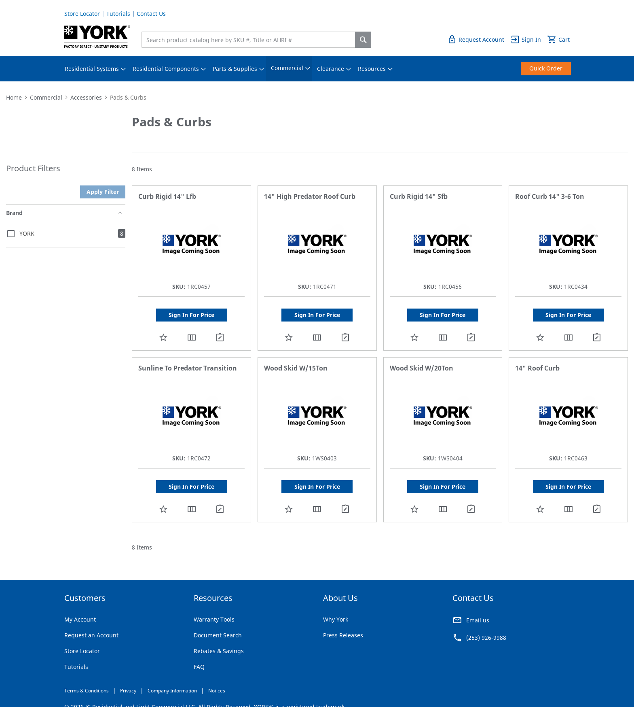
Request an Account (91, 635)
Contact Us (151, 13)
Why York (335, 619)
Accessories (86, 97)
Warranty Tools (214, 619)
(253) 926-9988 (486, 637)
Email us (477, 620)
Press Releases (343, 635)
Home (14, 97)
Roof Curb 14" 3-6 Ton (549, 196)
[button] (163, 337)
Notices (216, 690)
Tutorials (118, 13)
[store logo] (97, 37)
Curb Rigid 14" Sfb (419, 196)
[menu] (317, 68)
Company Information (172, 690)
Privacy (128, 690)
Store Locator (82, 13)
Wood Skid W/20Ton (421, 368)
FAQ (199, 667)
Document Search (218, 635)
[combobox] (250, 40)
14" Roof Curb (537, 368)
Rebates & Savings (219, 651)
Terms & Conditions (86, 690)
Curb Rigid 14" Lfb (167, 196)
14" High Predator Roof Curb (309, 196)
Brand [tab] (14, 213)
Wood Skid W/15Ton (296, 368)
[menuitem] (92, 69)
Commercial (46, 97)
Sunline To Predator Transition (187, 368)
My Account (80, 619)
